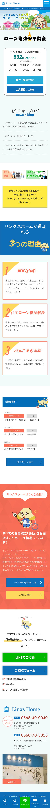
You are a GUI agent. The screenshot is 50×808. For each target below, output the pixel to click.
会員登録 (45, 802)
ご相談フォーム (25, 670)
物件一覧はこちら (25, 80)
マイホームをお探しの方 (25, 582)
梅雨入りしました (19, 135)
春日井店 (15, 802)
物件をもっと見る (25, 462)
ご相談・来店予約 (35, 803)
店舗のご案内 (25, 594)
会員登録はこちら (25, 89)
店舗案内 (11, 781)
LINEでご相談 (25, 657)
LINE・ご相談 (25, 802)
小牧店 (5, 802)
